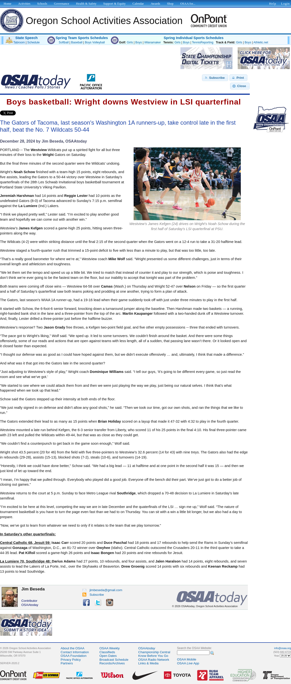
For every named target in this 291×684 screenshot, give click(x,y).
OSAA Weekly (109, 648)
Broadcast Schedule (113, 659)
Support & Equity (114, 3)
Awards (155, 3)
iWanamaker (152, 42)
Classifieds (107, 652)
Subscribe (93, 594)
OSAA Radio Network (153, 659)
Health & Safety (86, 3)
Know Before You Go (153, 656)
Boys (138, 42)
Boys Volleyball (95, 42)
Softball (64, 42)
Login (285, 3)
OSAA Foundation (74, 656)
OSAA (146, 648)
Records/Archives (112, 663)
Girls (130, 42)
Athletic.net (260, 42)
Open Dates (108, 656)
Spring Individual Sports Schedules (194, 38)
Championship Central (154, 652)
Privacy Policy (71, 659)
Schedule (33, 42)
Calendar (138, 3)
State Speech (26, 38)
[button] (215, 77)
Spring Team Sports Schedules (82, 38)
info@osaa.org (282, 648)
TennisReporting (202, 42)
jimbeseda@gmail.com (102, 590)
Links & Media (148, 663)
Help (272, 3)
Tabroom (19, 42)
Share (24, 113)
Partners (67, 663)
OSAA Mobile (186, 659)
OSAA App (188, 663)
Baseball (76, 42)
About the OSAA (72, 648)
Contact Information (75, 652)
